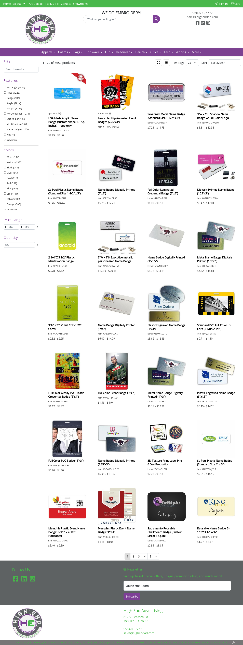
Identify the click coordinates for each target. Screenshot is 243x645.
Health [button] (140, 52)
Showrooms (80, 4)
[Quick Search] (118, 19)
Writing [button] (181, 52)
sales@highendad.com (202, 17)
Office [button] (154, 52)
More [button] (195, 52)
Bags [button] (76, 52)
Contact (66, 4)
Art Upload (36, 4)
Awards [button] (63, 52)
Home (7, 4)
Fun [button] (107, 52)
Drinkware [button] (93, 52)
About (17, 4)
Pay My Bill (52, 4)
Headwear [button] (123, 52)
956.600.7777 (202, 12)
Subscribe (132, 596)
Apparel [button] (46, 52)
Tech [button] (167, 52)
